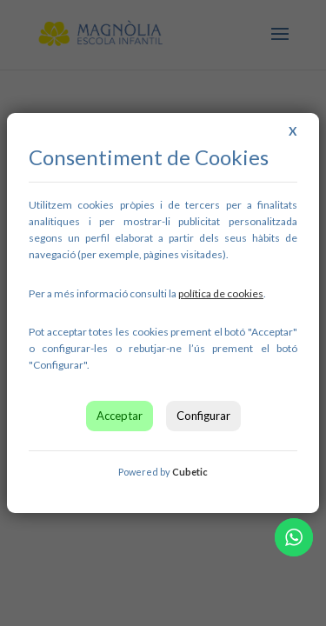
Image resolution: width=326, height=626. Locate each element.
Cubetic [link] (190, 471)
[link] (220, 293)
